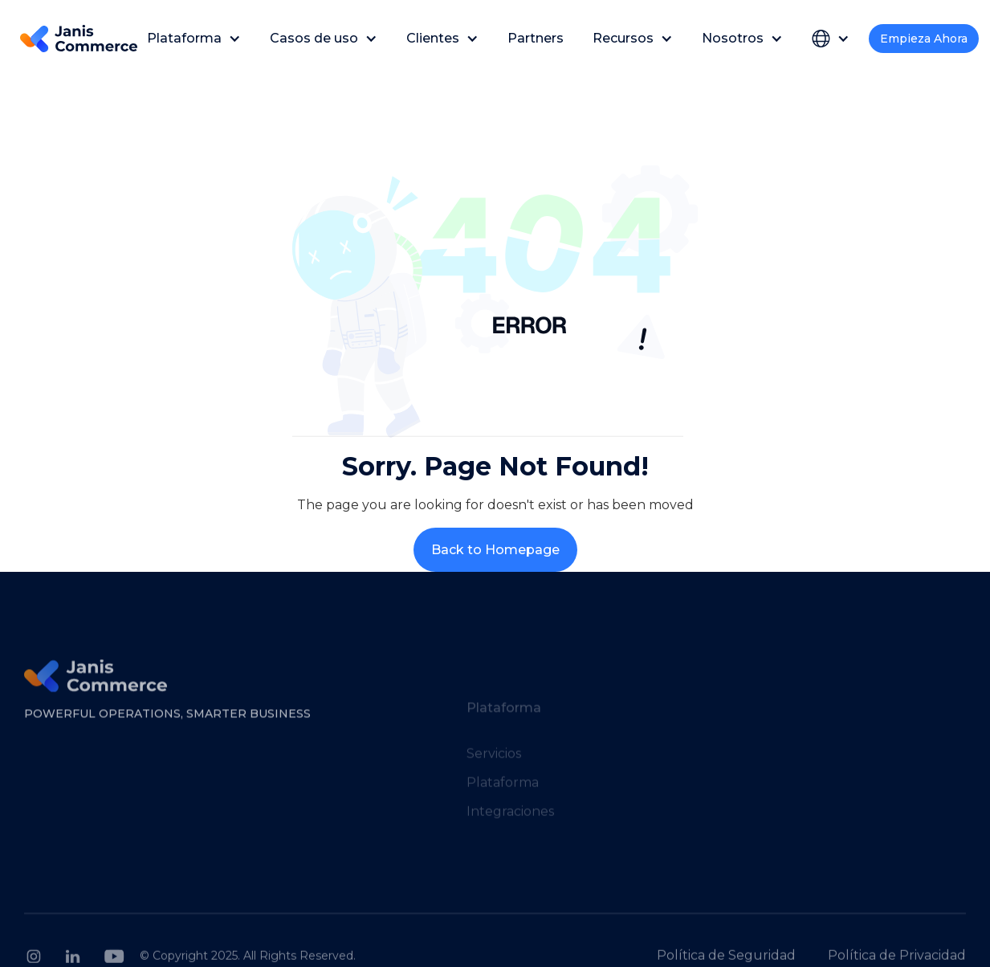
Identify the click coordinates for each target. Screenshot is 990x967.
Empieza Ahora (924, 38)
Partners (535, 38)
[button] (194, 38)
